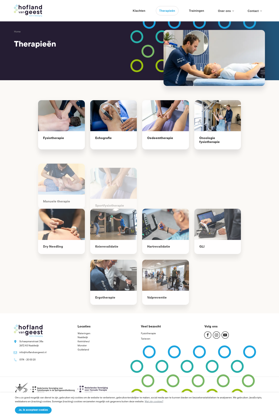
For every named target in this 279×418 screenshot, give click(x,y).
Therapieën (167, 10)
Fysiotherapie (53, 138)
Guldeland (83, 349)
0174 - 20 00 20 (27, 359)
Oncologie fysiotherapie (209, 140)
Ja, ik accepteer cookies (33, 410)
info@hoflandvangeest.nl (32, 352)
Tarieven (145, 339)
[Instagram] (216, 335)
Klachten (139, 10)
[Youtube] (225, 335)
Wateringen (84, 333)
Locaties (84, 326)
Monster (82, 345)
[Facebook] (207, 335)
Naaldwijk (83, 337)
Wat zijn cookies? (154, 401)
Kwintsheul (84, 341)
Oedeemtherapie (160, 138)
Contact (255, 11)
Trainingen (196, 10)
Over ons (226, 11)
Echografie (103, 138)
